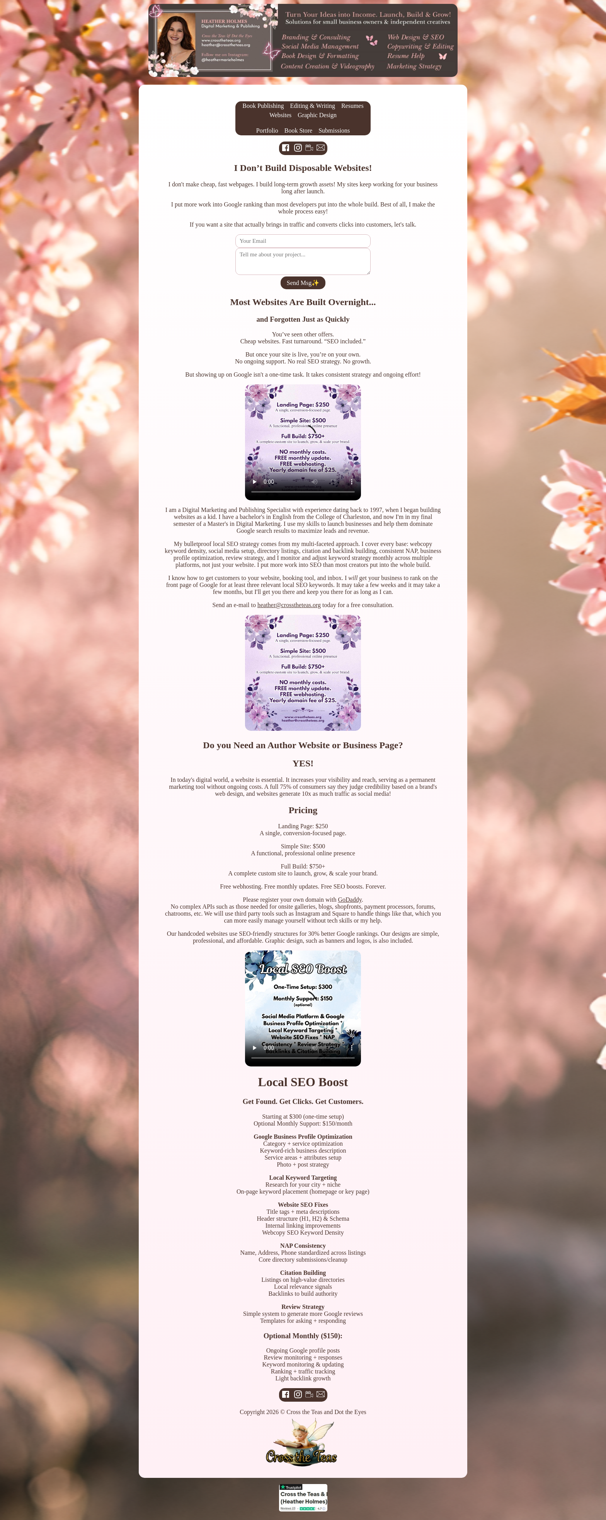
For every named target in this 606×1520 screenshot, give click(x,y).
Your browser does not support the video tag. (303, 442)
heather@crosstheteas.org (289, 605)
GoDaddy (350, 899)
